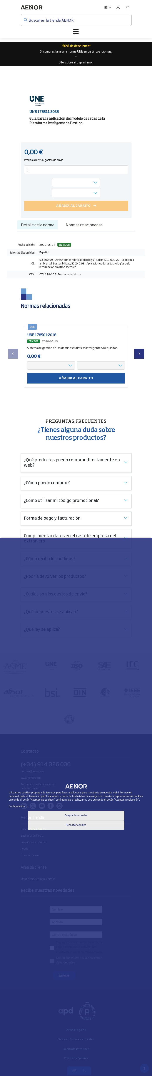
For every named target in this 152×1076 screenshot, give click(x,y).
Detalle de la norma (37, 224)
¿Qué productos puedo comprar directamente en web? (72, 462)
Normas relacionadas (84, 224)
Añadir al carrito (76, 378)
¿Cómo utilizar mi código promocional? (61, 500)
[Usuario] (118, 7)
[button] (108, 7)
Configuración (19, 806)
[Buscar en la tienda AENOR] (76, 20)
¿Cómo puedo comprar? (47, 482)
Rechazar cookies (76, 825)
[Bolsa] (128, 7)
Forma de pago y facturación (52, 517)
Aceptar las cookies (76, 815)
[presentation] (13, 353)
